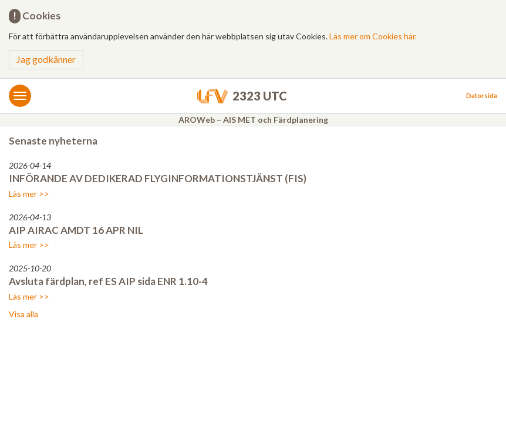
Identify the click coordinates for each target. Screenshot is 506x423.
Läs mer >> (29, 194)
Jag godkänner (46, 59)
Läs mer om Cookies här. (373, 36)
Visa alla (23, 314)
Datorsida (481, 95)
